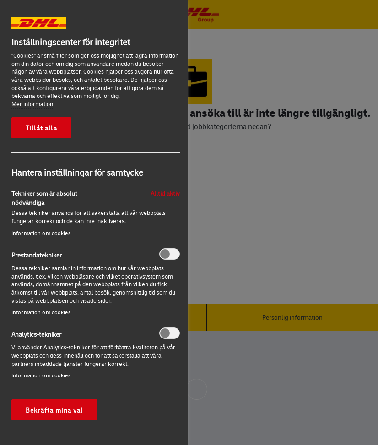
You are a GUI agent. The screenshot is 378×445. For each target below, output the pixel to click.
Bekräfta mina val (54, 409)
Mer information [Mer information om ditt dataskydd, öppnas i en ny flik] (32, 104)
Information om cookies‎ (40, 233)
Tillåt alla (41, 127)
